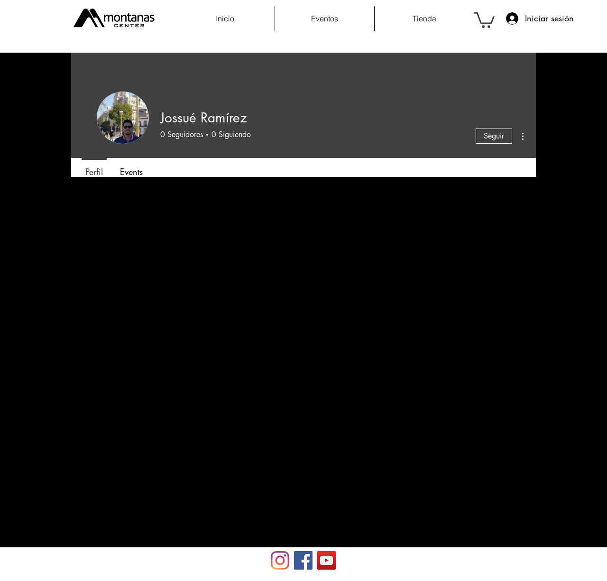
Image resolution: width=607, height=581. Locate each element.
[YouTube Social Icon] (326, 560)
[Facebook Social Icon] (303, 560)
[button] (484, 19)
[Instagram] (280, 560)
